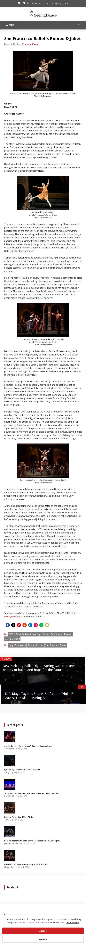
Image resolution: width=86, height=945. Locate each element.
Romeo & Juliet (35, 645)
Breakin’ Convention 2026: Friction (19, 817)
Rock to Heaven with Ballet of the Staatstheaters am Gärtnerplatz (32, 841)
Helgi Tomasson (17, 645)
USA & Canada (12, 638)
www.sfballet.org (12, 616)
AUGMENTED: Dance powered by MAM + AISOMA (26, 864)
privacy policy (72, 922)
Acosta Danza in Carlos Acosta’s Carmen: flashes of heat (28, 746)
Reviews (68, 634)
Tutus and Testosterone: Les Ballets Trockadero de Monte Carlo (31, 793)
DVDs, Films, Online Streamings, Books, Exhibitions (35, 634)
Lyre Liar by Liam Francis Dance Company (22, 770)
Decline (43, 939)
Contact (46, 3)
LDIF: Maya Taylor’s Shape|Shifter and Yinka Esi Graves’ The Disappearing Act (39, 696)
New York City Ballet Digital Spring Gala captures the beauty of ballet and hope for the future (42, 668)
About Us (36, 3)
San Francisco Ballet (55, 645)
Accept (43, 930)
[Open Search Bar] (79, 25)
